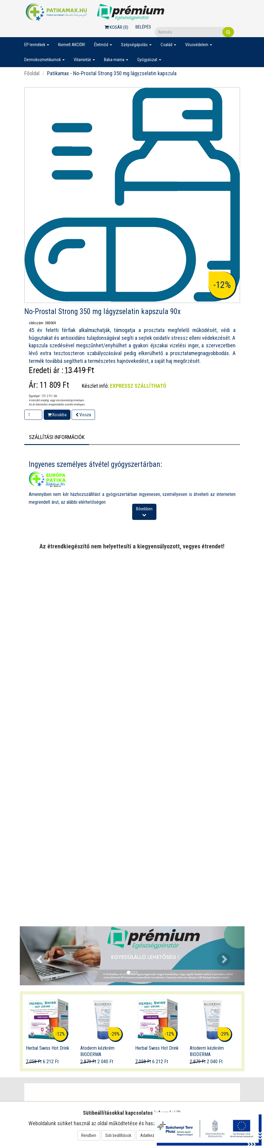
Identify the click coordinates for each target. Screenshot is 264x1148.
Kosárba (57, 414)
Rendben (88, 1135)
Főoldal (32, 73)
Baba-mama (116, 59)
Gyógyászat (149, 59)
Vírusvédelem (198, 44)
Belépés (143, 27)
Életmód (103, 44)
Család (168, 44)
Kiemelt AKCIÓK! (71, 44)
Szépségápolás (136, 44)
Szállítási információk (57, 437)
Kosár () (116, 27)
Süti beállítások (118, 1135)
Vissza (83, 414)
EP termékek (36, 44)
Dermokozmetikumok (44, 59)
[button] (37, 955)
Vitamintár (84, 59)
